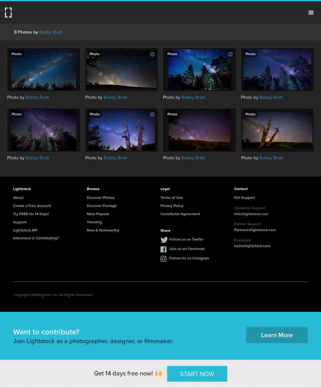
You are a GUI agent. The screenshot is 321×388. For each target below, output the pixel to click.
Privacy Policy (171, 205)
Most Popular (98, 213)
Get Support (244, 197)
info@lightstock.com (251, 213)
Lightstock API (25, 230)
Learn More (277, 334)
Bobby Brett (50, 32)
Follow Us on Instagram (189, 258)
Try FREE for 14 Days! (31, 213)
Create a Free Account (32, 205)
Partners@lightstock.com (255, 229)
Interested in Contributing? (36, 238)
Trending (94, 222)
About (18, 197)
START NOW (197, 373)
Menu (311, 13)
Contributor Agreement (180, 213)
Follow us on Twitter (186, 239)
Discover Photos (101, 197)
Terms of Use (171, 197)
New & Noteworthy (103, 230)
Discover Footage (102, 205)
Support (20, 222)
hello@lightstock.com (252, 245)
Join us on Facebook (186, 248)
